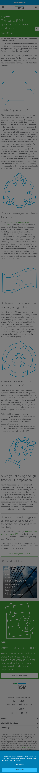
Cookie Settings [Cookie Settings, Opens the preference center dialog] (19, 766)
